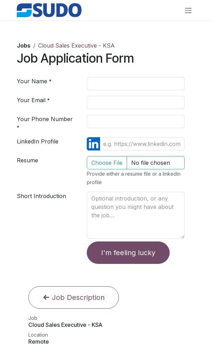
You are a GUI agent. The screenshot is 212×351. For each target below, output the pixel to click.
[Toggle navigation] (188, 10)
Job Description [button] (74, 297)
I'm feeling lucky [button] (128, 252)
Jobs (23, 45)
